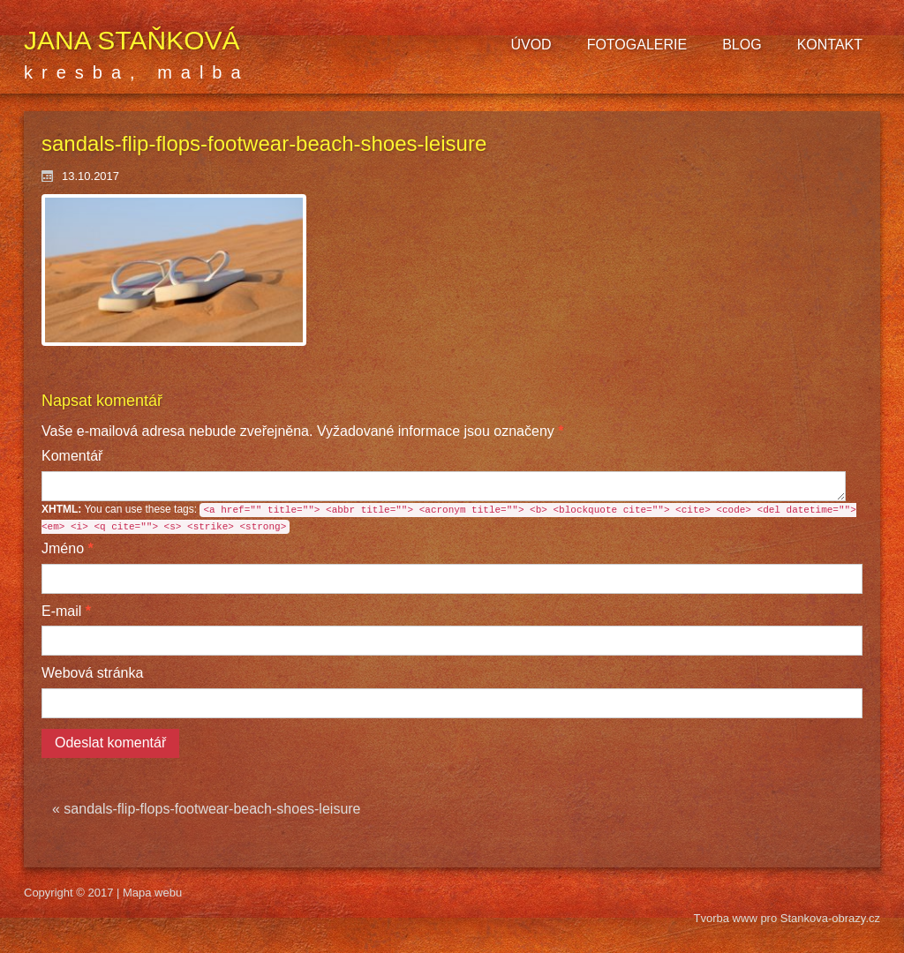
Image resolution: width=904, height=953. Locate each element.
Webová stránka (92, 672)
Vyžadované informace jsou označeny (302, 431)
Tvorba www (727, 918)
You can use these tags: (448, 518)
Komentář (71, 455)
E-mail (66, 611)
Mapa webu (152, 892)
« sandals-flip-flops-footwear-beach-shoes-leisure (206, 808)
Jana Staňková (132, 40)
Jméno (67, 548)
